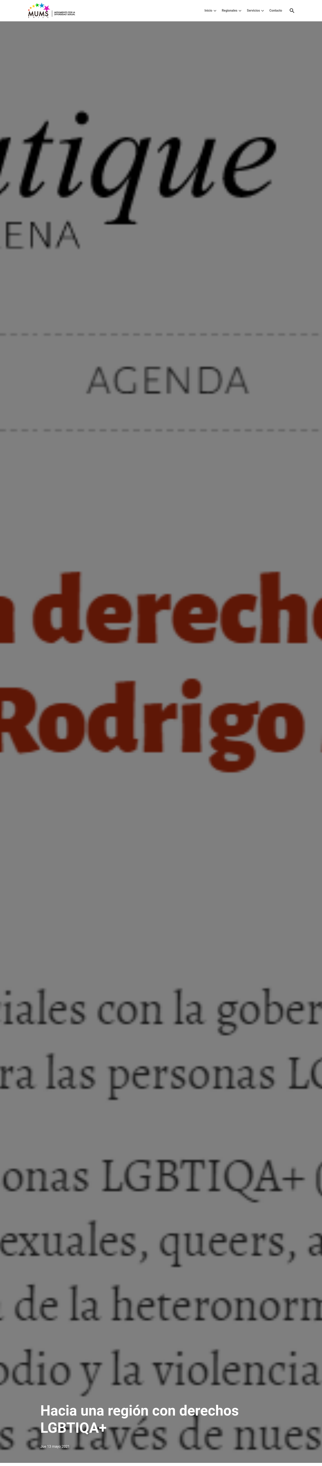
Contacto (275, 10)
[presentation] (215, 11)
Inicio (208, 10)
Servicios (253, 10)
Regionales (229, 10)
